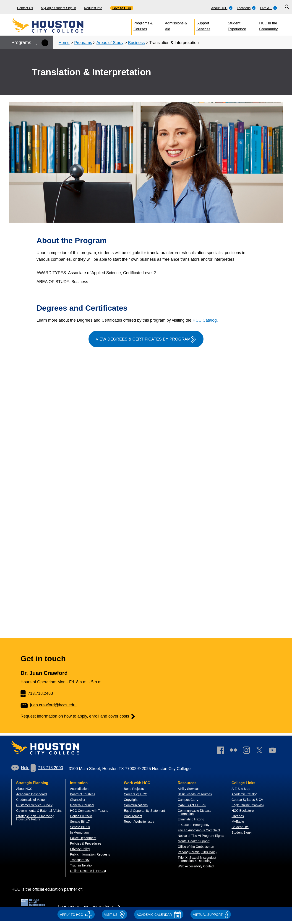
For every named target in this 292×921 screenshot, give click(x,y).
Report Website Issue (139, 821)
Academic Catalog (245, 794)
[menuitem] (222, 7)
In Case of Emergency (193, 825)
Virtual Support (210, 914)
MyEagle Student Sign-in (58, 8)
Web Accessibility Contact (196, 866)
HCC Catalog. (205, 320)
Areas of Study (109, 42)
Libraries (238, 816)
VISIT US (114, 914)
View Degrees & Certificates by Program (146, 339)
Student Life (240, 827)
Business (136, 42)
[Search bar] (287, 7)
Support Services (203, 25)
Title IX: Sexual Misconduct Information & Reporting (197, 859)
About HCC (222, 8)
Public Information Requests (90, 854)
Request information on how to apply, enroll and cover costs (78, 716)
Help (20, 767)
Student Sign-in (242, 832)
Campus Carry (188, 799)
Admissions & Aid (176, 25)
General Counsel (82, 805)
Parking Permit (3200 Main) (197, 852)
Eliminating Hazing (191, 819)
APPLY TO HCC (76, 914)
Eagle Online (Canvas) (248, 805)
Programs (83, 42)
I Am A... (268, 8)
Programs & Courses (143, 25)
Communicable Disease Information (194, 812)
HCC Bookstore (243, 810)
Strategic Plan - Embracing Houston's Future (35, 817)
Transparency (79, 860)
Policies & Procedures (85, 843)
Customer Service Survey (34, 805)
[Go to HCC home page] (58, 25)
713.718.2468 (37, 693)
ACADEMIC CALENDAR (159, 914)
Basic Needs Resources (195, 794)
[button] (76, 914)
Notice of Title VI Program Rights (201, 836)
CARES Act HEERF (192, 805)
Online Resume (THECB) (88, 871)
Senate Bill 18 (80, 827)
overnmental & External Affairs (40, 810)
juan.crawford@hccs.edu (48, 705)
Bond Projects (134, 789)
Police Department (83, 838)
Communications (136, 805)
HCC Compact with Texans (89, 810)
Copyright (131, 799)
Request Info (93, 8)
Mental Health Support (193, 841)
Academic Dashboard (31, 794)
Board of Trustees (82, 794)
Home (64, 42)
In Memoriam (79, 832)
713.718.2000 (47, 767)
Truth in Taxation (82, 865)
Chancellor (77, 799)
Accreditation (79, 789)
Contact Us (25, 8)
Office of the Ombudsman (196, 846)
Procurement (133, 816)
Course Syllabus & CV (247, 799)
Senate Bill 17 (80, 821)
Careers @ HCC (135, 794)
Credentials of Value (30, 799)
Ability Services (188, 789)
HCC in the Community (268, 25)
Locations (246, 8)
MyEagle (238, 821)
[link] (249, 751)
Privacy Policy (80, 849)
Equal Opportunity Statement (144, 810)
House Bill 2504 (81, 816)
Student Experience (237, 25)
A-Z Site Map (241, 789)
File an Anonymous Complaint (199, 830)
